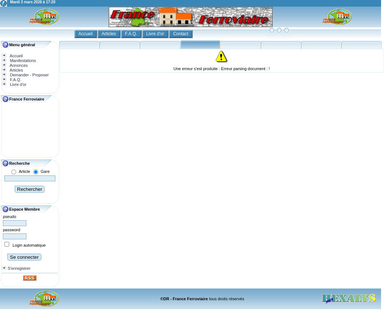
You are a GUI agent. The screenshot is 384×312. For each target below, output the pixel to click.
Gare (45, 171)
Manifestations (22, 60)
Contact (181, 33)
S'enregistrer (19, 268)
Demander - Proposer (29, 75)
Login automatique (29, 245)
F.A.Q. (132, 33)
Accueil (86, 33)
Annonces (18, 65)
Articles (109, 33)
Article (24, 171)
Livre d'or (155, 33)
